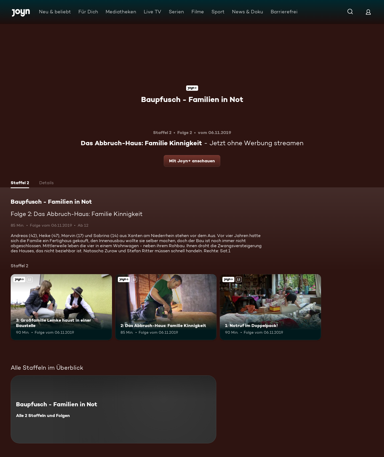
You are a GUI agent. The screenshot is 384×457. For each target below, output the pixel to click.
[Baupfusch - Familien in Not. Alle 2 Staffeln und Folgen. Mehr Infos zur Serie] (113, 409)
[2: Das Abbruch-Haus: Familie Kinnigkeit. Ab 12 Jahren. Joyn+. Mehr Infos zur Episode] (166, 307)
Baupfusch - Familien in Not (192, 99)
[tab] (20, 183)
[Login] (368, 12)
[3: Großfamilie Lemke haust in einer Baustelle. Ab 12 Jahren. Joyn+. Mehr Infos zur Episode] (61, 307)
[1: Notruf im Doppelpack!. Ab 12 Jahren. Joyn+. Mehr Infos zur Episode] (270, 307)
